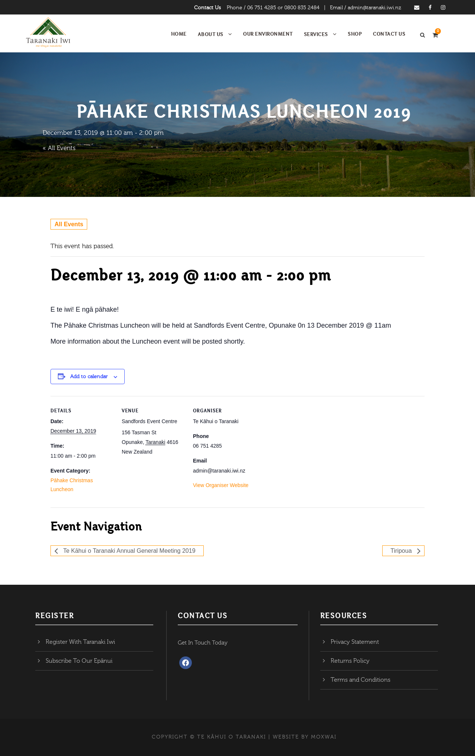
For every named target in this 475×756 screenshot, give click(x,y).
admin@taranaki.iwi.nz (374, 8)
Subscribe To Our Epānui (79, 661)
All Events (69, 224)
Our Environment (268, 33)
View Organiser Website (221, 485)
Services (316, 34)
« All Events (59, 148)
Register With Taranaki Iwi (80, 642)
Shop (355, 33)
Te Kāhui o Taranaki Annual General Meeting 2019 (129, 551)
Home (179, 33)
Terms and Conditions (360, 679)
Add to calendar (89, 377)
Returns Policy (350, 661)
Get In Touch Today (202, 643)
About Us (210, 34)
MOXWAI (324, 737)
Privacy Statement (355, 642)
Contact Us (207, 8)
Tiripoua (401, 551)
